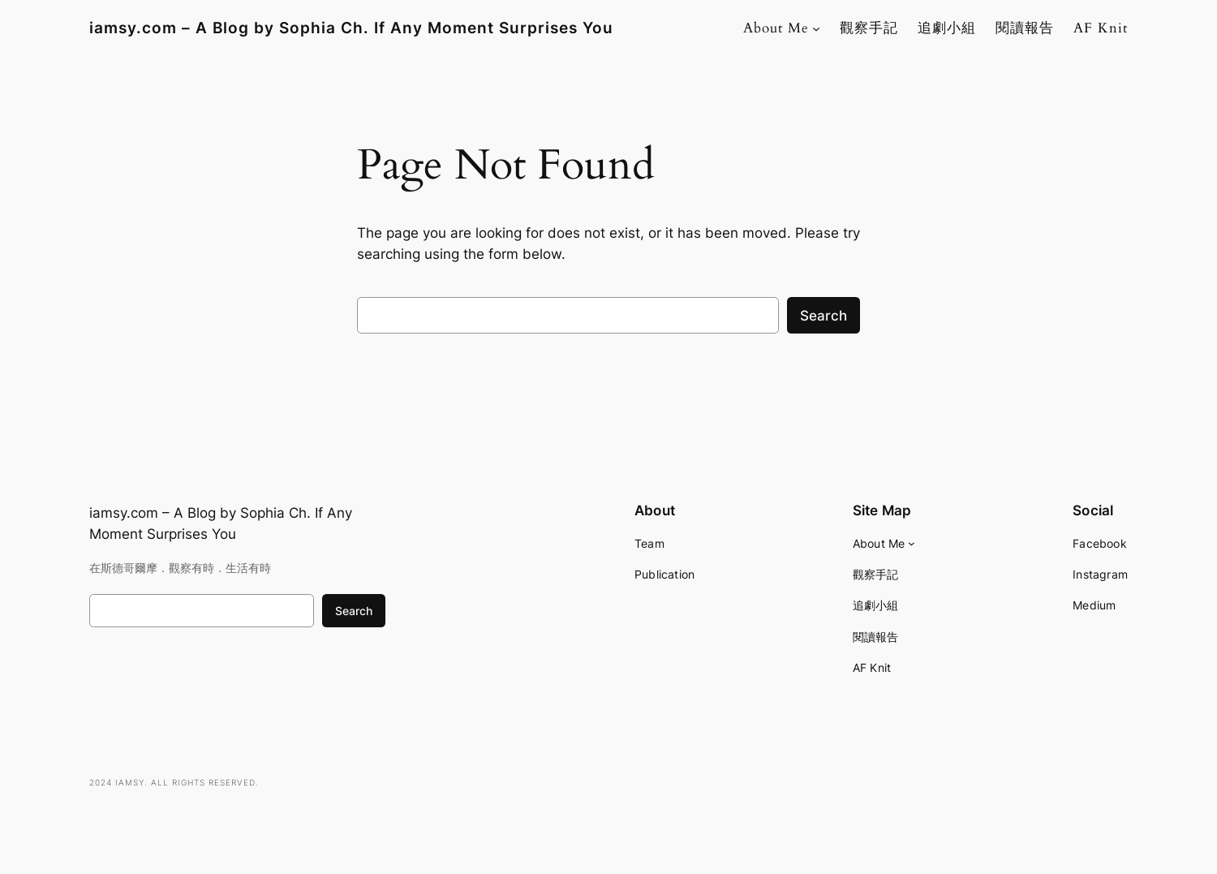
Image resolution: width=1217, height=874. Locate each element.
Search (823, 316)
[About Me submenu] (816, 28)
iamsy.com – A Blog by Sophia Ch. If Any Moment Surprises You (351, 27)
